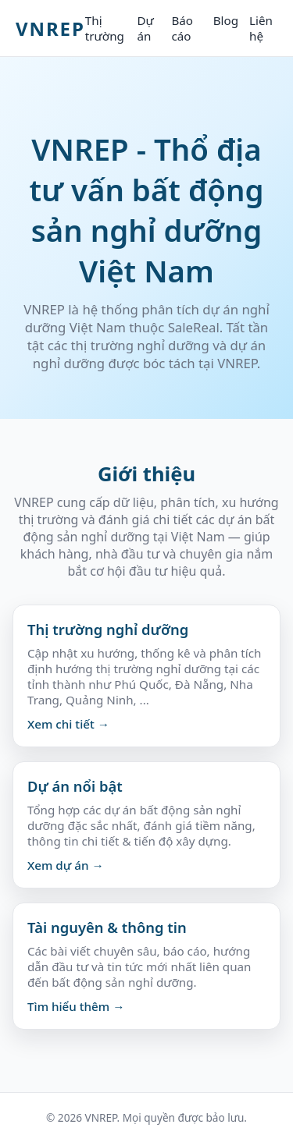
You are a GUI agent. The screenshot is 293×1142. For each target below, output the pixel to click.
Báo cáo (182, 28)
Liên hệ (261, 28)
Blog (225, 20)
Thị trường (104, 28)
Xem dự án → (65, 865)
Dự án (145, 28)
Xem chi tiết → (68, 724)
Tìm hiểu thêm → (75, 1006)
